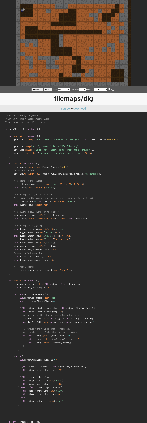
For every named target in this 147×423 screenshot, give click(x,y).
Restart (48, 89)
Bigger (112, 90)
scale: (55, 90)
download (80, 108)
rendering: (90, 90)
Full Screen (37, 89)
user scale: (75, 90)
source (65, 108)
